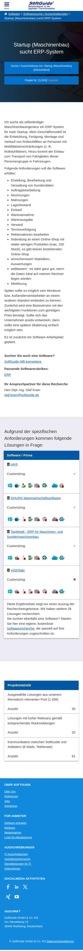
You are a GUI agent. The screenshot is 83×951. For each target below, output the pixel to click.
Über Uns (9, 791)
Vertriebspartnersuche (17, 859)
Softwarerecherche (20, 628)
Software (14, 14)
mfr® (14, 464)
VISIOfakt (18, 570)
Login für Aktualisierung (18, 837)
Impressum (10, 806)
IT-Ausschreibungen (16, 854)
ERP (7, 374)
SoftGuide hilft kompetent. (23, 361)
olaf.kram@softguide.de (21, 395)
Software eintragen (15, 823)
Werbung (9, 827)
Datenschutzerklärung (60, 941)
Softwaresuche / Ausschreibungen (45, 14)
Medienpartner (12, 832)
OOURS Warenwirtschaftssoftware (36, 498)
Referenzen (11, 796)
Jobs (7, 801)
